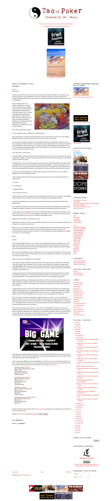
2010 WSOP (77, 282)
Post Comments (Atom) (24, 475)
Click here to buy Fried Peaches (56, 46)
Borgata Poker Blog (78, 234)
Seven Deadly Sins (78, 311)
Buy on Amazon (77, 143)
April (77, 416)
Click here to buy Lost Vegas (56, 77)
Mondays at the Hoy (26, 377)
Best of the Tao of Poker (79, 261)
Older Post (68, 472)
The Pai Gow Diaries (79, 303)
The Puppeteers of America (80, 200)
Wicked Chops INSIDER (79, 229)
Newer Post (15, 472)
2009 (76, 329)
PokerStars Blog (77, 222)
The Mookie (23, 387)
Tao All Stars (77, 295)
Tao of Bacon (58, 24)
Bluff (75, 253)
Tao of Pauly (42, 24)
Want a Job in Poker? (79, 208)
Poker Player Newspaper (80, 227)
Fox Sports (76, 247)
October (78, 403)
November (79, 337)
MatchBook (76, 248)
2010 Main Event (78, 292)
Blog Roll (76, 271)
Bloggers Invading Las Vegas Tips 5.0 (85, 366)
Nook (91, 97)
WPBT (75, 301)
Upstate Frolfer (77, 238)
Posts (77, 474)
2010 (76, 327)
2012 (76, 322)
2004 (76, 430)
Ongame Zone (77, 240)
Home (42, 472)
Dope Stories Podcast (67, 24)
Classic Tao (76, 284)
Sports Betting (77, 297)
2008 (76, 331)
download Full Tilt (53, 364)
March (78, 418)
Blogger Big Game (25, 367)
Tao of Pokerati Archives (79, 262)
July (77, 410)
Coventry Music (50, 24)
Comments (78, 477)
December (79, 335)
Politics (75, 299)
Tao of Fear (76, 250)
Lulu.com (78, 97)
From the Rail (77, 242)
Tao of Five (76, 307)
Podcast (75, 286)
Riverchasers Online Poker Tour (28, 397)
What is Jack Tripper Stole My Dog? (60, 26)
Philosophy (76, 290)
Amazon (83, 97)
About (78, 151)
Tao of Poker (40, 409)
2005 (76, 427)
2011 (76, 324)
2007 (76, 333)
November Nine (77, 294)
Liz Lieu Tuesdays (78, 305)
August (78, 407)
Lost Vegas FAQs (47, 26)
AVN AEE (76, 313)
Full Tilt (50, 213)
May (77, 414)
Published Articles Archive (80, 264)
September (79, 405)
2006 (76, 425)
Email (75, 151)
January (78, 423)
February (78, 420)
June (77, 412)
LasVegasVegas (77, 237)
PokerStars (26, 213)
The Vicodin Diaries (78, 315)
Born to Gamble (77, 309)
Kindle (87, 97)
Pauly (15, 89)
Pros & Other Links (78, 273)
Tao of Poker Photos (78, 275)
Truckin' (75, 252)
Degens (75, 288)
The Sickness (77, 201)
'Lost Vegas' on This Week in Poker (82, 206)
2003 (76, 432)
